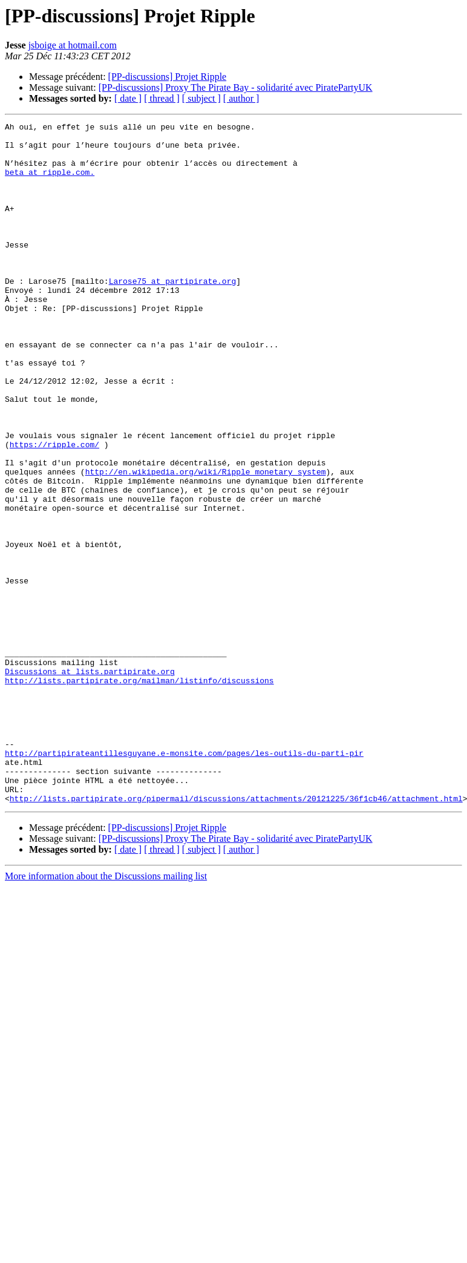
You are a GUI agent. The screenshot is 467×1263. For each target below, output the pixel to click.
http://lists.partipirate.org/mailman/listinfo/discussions (139, 792)
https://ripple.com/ (54, 509)
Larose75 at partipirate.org (173, 313)
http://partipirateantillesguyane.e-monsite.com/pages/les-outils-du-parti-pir (184, 879)
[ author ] (241, 98)
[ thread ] (162, 98)
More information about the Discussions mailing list (106, 1012)
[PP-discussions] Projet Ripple (167, 76)
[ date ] (128, 98)
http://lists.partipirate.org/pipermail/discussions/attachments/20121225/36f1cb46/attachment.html (236, 934)
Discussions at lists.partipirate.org (90, 781)
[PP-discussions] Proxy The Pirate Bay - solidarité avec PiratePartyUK (236, 87)
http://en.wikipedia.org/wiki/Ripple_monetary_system (205, 542)
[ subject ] (201, 98)
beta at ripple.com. (49, 182)
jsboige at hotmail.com (72, 45)
